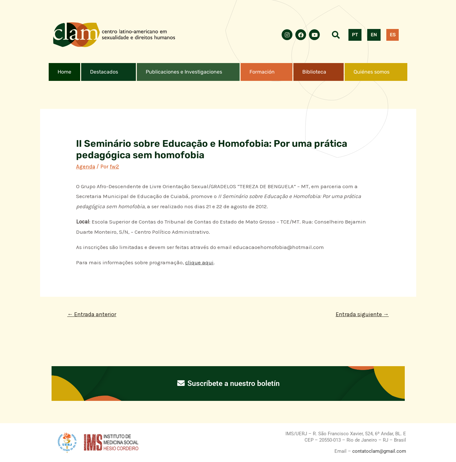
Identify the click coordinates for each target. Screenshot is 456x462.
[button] (108, 72)
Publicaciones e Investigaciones (184, 72)
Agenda (85, 166)
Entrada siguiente (362, 314)
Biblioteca (314, 72)
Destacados (104, 72)
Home (64, 72)
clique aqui (199, 262)
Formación (262, 72)
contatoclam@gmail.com (378, 451)
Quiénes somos (371, 72)
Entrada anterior (91, 314)
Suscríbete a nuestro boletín (228, 383)
